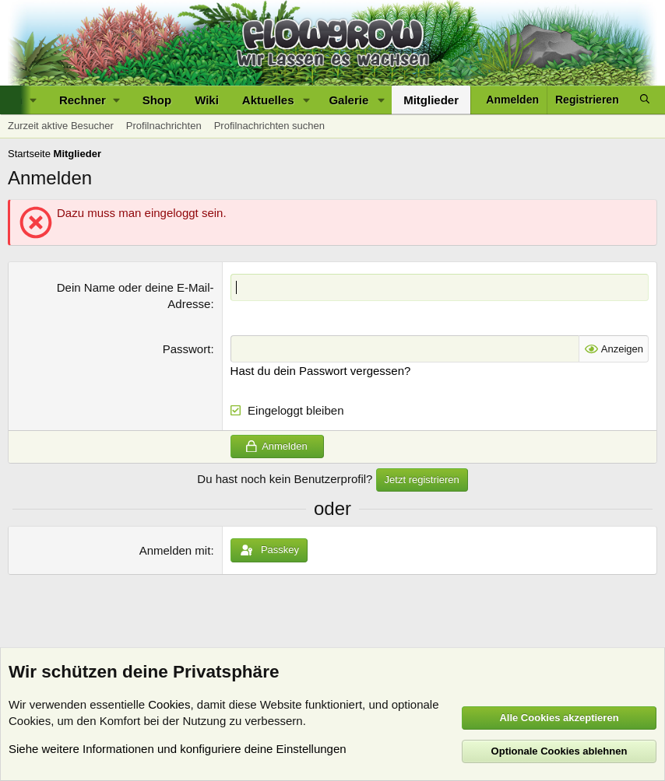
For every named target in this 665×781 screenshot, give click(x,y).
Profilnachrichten (164, 125)
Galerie (348, 100)
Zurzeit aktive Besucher (61, 125)
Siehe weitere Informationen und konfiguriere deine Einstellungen (178, 748)
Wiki (207, 100)
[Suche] (644, 100)
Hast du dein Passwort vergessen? (320, 370)
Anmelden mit (175, 550)
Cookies (169, 704)
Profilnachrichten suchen (269, 125)
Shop (157, 100)
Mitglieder (431, 100)
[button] (89, 100)
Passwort (187, 348)
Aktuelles (268, 100)
